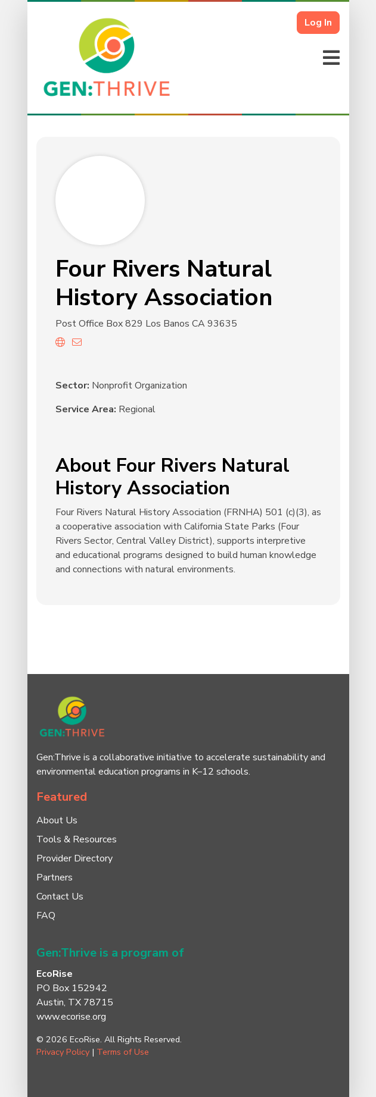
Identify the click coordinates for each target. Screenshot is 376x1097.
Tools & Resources (76, 839)
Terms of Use (123, 1052)
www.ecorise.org (71, 1016)
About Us (56, 820)
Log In (318, 22)
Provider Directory (74, 858)
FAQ (45, 915)
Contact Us (59, 896)
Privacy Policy (62, 1052)
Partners (54, 877)
